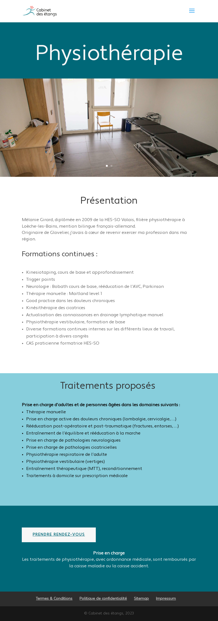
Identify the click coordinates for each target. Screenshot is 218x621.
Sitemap (141, 599)
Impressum (166, 599)
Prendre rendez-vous (59, 535)
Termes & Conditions (54, 599)
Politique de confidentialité (103, 599)
